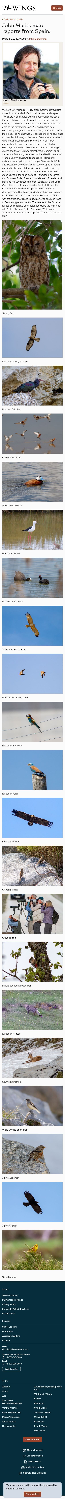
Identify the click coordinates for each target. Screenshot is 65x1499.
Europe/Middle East (11, 1413)
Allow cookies (32, 1494)
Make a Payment (35, 1450)
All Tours (6, 1387)
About (5, 1290)
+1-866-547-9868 (14, 1357)
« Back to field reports (12, 19)
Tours (5, 1381)
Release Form (34, 1462)
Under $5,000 (40, 1417)
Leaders (6, 1321)
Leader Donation (35, 1456)
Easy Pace (39, 1422)
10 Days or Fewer (42, 1413)
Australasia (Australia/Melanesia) (12, 1402)
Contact (6, 1341)
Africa (5, 1391)
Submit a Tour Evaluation (34, 1473)
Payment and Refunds (12, 1300)
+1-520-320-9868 (14, 1364)
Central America (10, 1408)
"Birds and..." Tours (43, 1394)
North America (9, 1426)
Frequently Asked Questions (15, 1309)
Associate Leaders (11, 1336)
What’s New (39, 1431)
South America (9, 1422)
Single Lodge (40, 1408)
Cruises (37, 1399)
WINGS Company (10, 1295)
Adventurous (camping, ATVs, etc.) (48, 1388)
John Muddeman (37, 39)
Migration (38, 1403)
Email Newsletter (11, 1369)
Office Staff (7, 1332)
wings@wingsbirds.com (17, 1349)
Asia (4, 1396)
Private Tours (8, 1314)
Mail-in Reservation (35, 1467)
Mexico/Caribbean (11, 1417)
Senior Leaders (9, 1327)
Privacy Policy (9, 1305)
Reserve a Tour (32, 1439)
